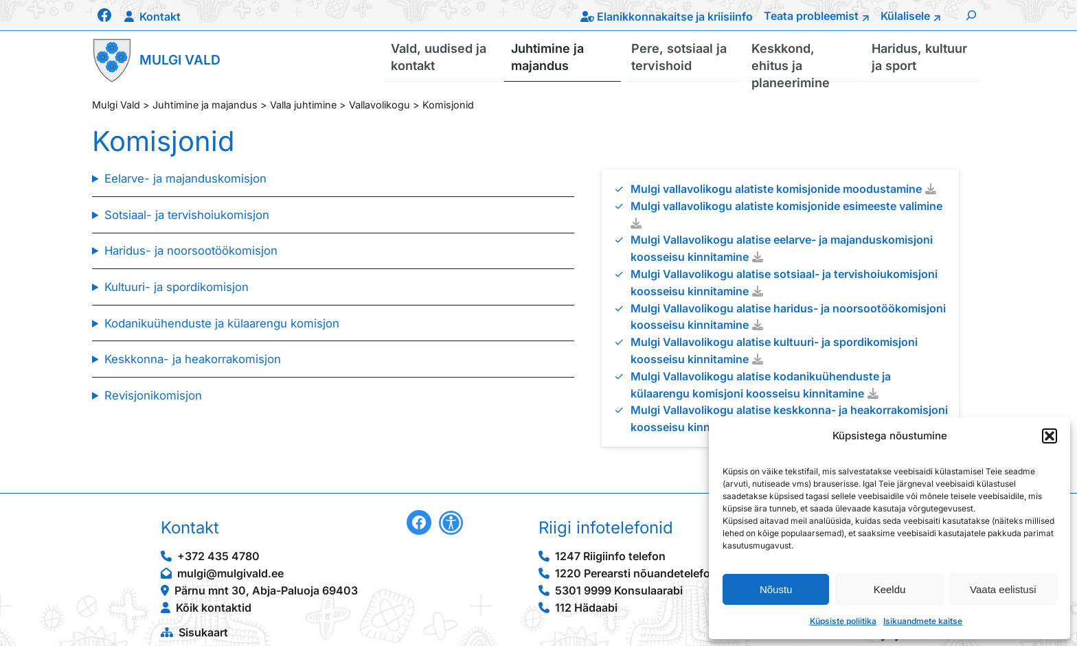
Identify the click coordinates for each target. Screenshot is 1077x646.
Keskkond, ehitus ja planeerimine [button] (790, 61)
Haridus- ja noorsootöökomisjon (190, 250)
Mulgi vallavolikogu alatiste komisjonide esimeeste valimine (786, 206)
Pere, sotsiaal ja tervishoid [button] (679, 56)
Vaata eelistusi (1003, 589)
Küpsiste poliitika (843, 621)
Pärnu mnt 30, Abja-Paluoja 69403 (266, 590)
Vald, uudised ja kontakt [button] (438, 56)
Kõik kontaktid (213, 607)
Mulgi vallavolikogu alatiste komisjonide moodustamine (776, 189)
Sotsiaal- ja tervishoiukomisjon (186, 215)
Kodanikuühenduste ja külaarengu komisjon (221, 323)
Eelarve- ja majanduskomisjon (185, 178)
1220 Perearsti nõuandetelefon (636, 573)
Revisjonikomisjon (153, 395)
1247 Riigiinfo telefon (610, 556)
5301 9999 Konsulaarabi (619, 590)
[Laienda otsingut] (971, 15)
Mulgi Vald (179, 59)
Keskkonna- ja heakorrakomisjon (192, 359)
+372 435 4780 (218, 556)
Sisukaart (203, 632)
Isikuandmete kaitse (922, 621)
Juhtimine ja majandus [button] (547, 56)
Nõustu (776, 589)
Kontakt (160, 16)
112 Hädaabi (586, 607)
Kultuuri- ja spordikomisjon (176, 287)
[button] (1049, 436)
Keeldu (890, 589)
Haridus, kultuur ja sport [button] (919, 56)
